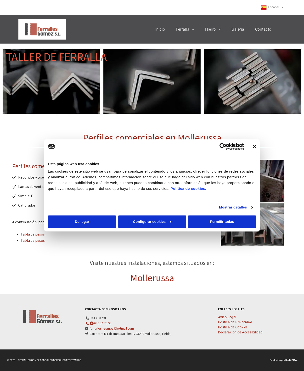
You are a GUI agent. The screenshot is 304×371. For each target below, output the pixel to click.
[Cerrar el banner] (254, 146)
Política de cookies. (188, 189)
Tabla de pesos (33, 234)
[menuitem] (162, 29)
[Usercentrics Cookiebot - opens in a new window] (223, 146)
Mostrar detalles (233, 207)
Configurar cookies (152, 222)
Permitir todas (222, 222)
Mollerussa (152, 278)
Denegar (82, 222)
